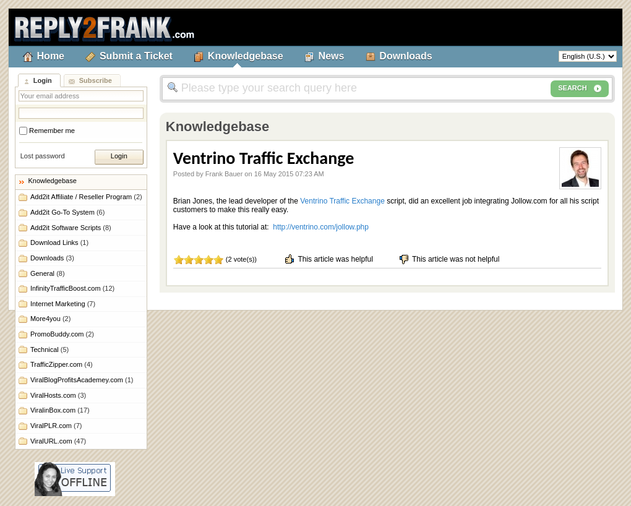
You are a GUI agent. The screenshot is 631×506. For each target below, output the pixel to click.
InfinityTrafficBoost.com (72, 288)
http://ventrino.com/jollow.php (321, 227)
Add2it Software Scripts (70, 227)
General (47, 273)
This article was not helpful (449, 259)
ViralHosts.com (58, 395)
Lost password (42, 156)
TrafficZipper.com (61, 364)
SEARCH (579, 88)
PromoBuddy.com (62, 334)
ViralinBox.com (60, 410)
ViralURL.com (58, 441)
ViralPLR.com (56, 425)
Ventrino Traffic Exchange (342, 201)
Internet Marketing (62, 303)
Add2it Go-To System (67, 212)
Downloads (405, 56)
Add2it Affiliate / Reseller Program (86, 196)
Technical (49, 349)
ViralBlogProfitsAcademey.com (82, 380)
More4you (50, 318)
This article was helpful (328, 259)
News (332, 56)
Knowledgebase (245, 56)
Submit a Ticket (136, 56)
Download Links (59, 242)
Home (50, 56)
